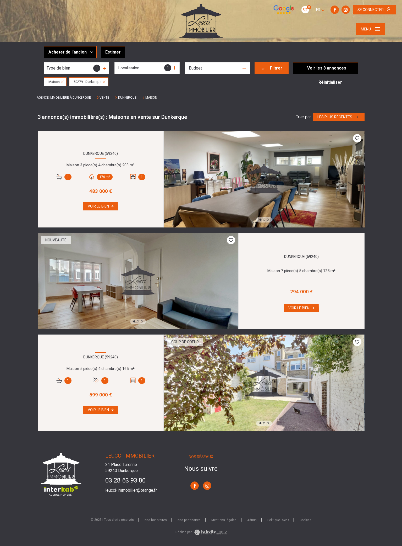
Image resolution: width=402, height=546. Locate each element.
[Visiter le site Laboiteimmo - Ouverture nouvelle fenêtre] (210, 532)
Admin (252, 520)
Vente (104, 97)
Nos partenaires (189, 520)
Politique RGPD (278, 520)
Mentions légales (223, 520)
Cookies (305, 520)
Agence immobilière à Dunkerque (64, 97)
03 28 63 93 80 (125, 480)
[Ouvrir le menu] (370, 29)
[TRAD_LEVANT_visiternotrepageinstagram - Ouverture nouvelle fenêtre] (313, 10)
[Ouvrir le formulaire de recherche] (272, 68)
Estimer (113, 52)
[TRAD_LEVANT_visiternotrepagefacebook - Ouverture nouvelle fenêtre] (302, 10)
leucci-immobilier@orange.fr (131, 490)
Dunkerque (127, 97)
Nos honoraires (156, 520)
